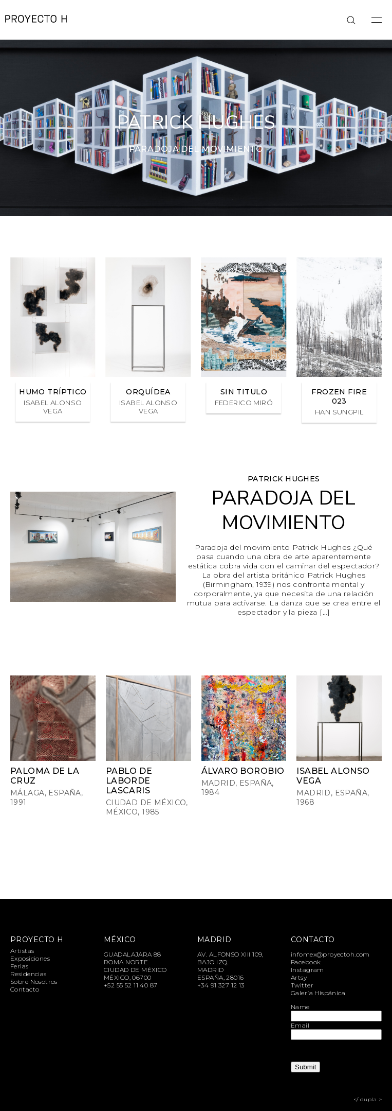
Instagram (307, 970)
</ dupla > (367, 1099)
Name (300, 1007)
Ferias (19, 966)
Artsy (299, 977)
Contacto (24, 989)
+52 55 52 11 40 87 (131, 985)
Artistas (22, 950)
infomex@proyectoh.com (330, 954)
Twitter (302, 985)
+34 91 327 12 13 (221, 985)
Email (300, 1025)
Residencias (28, 974)
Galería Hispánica (318, 993)
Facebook (306, 962)
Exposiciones (30, 958)
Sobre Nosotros (34, 981)
